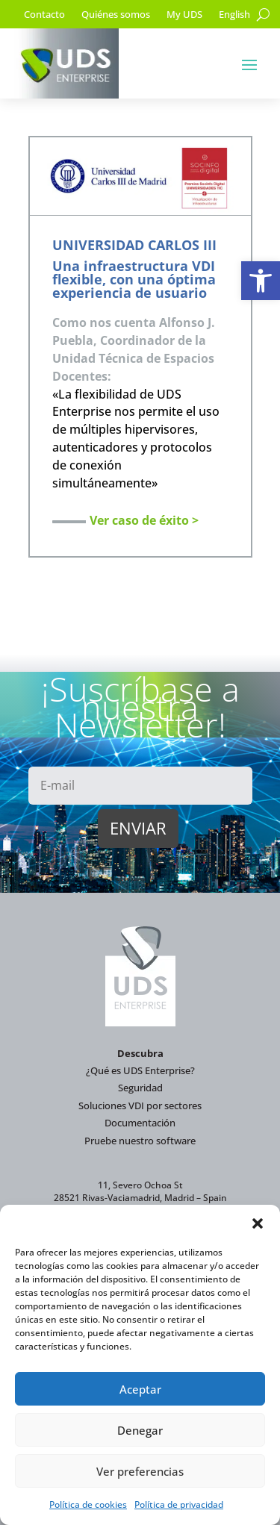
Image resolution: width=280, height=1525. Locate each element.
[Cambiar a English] (234, 17)
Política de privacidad (178, 1504)
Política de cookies (88, 1504)
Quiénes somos (115, 15)
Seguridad (140, 1087)
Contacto (44, 15)
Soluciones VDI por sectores (140, 1105)
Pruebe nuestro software (140, 1140)
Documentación (140, 1122)
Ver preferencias (140, 1471)
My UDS (184, 15)
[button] (260, 280)
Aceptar (140, 1389)
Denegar (140, 1430)
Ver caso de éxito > (144, 520)
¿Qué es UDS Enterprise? (140, 1070)
